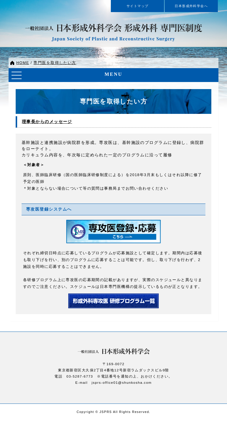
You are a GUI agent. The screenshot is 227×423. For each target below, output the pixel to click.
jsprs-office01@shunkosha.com (122, 382)
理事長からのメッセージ (47, 121)
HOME (22, 63)
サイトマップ (138, 6)
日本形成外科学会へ (191, 6)
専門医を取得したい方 (54, 63)
